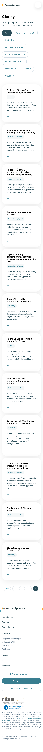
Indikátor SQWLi (8, 642)
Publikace (6, 649)
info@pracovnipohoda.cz (21, 674)
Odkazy (5, 660)
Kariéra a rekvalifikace (15, 54)
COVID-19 (9, 76)
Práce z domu (11, 69)
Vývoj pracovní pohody (22, 681)
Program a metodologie (11, 638)
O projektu (6, 633)
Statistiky (9, 40)
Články (5, 656)
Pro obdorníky (8, 627)
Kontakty (6, 665)
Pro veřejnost (7, 617)
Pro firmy (6, 622)
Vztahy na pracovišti (25, 33)
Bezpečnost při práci (14, 61)
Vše (6, 33)
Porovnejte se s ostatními (21, 688)
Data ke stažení (8, 645)
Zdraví (28, 69)
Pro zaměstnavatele (14, 47)
